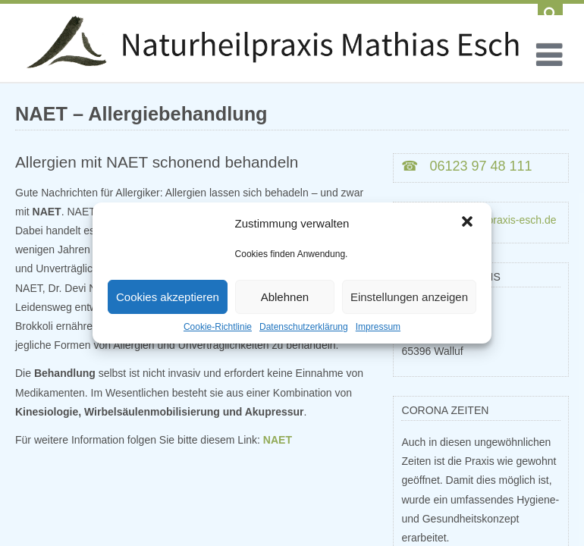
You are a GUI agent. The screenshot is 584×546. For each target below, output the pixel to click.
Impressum (378, 327)
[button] (467, 223)
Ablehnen (285, 296)
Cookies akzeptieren (167, 296)
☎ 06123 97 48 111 (466, 166)
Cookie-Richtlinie (218, 327)
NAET (277, 440)
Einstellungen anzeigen (409, 296)
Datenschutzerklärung (303, 327)
